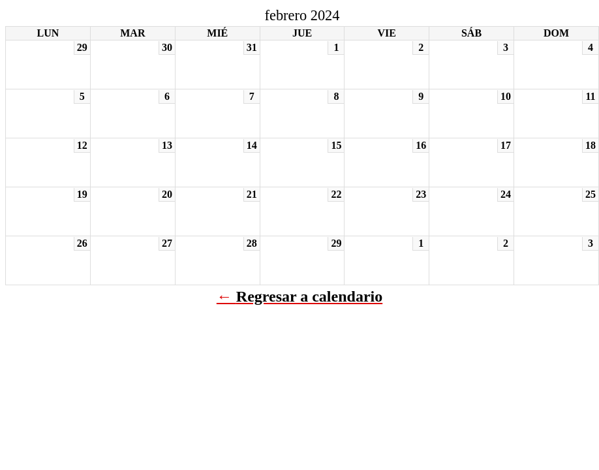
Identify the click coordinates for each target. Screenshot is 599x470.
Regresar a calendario (309, 296)
